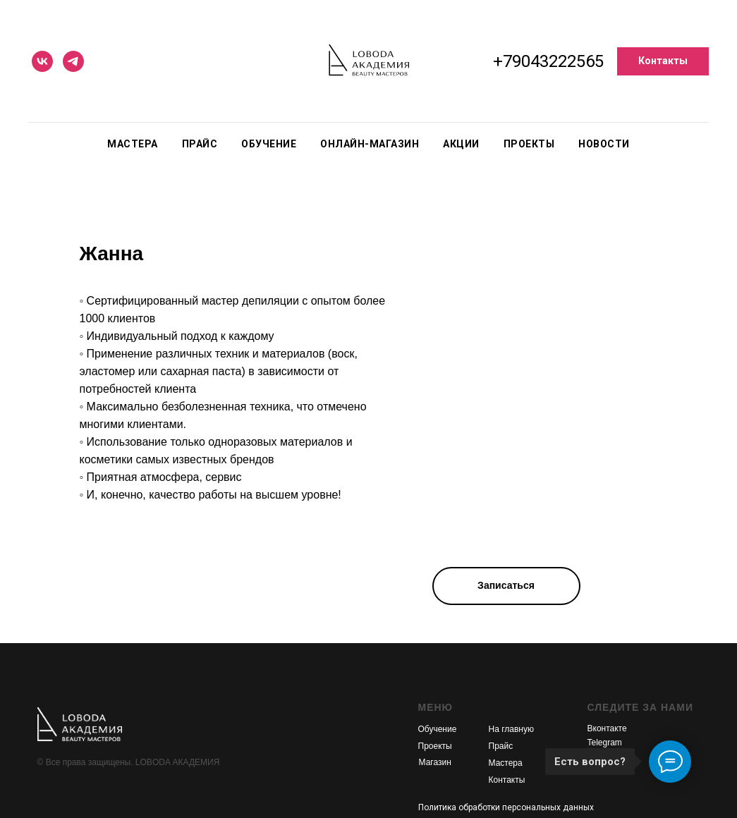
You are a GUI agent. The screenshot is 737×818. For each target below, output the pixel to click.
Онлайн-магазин (369, 143)
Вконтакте (607, 728)
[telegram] (73, 61)
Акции (461, 143)
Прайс (200, 143)
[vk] (42, 61)
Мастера (132, 143)
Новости (604, 143)
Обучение (268, 143)
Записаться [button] (506, 585)
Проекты (529, 143)
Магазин (435, 762)
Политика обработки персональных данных (506, 807)
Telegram (604, 742)
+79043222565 (548, 61)
